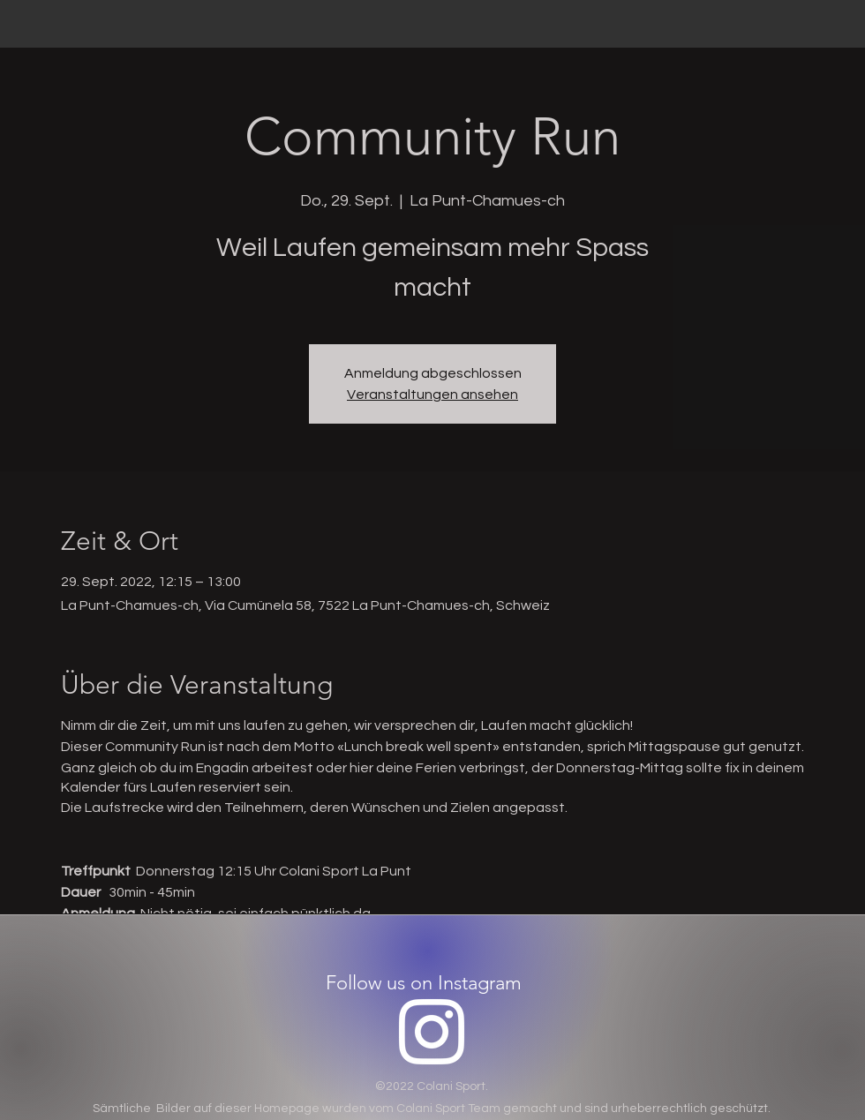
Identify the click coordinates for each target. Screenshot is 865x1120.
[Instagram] (431, 1032)
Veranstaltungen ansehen (432, 394)
